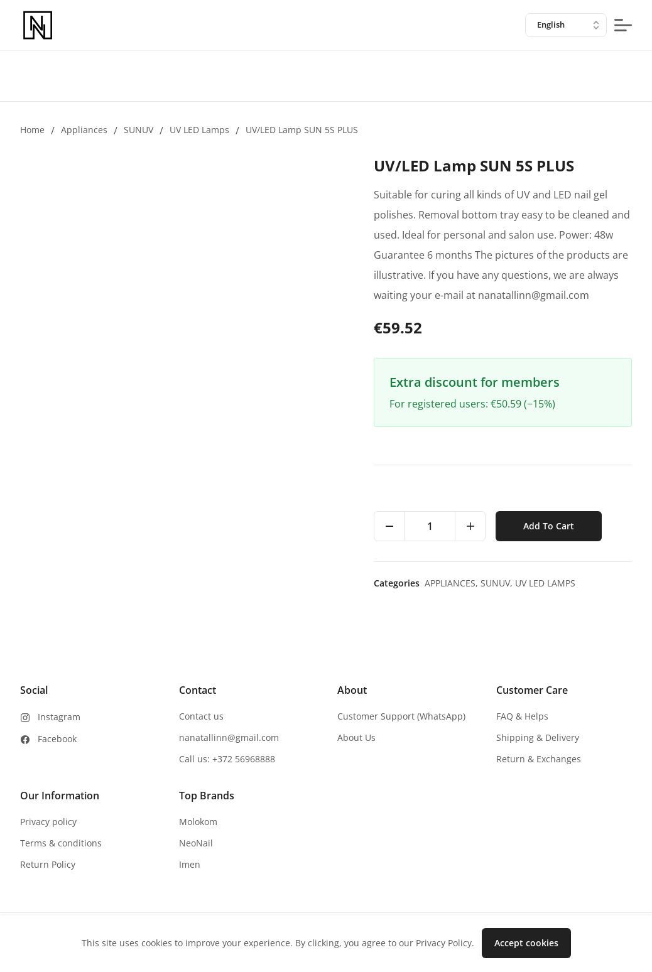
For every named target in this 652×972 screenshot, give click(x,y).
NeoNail (196, 843)
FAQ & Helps (522, 716)
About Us (356, 737)
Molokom (198, 822)
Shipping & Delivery (537, 737)
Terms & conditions (61, 843)
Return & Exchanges (538, 759)
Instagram (59, 717)
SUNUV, (498, 583)
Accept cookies (526, 943)
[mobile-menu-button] (623, 25)
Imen (189, 864)
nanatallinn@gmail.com (229, 737)
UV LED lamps (199, 130)
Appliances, (453, 583)
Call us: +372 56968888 (227, 759)
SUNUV (138, 130)
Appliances (84, 130)
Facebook (57, 739)
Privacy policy (48, 822)
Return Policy (47, 864)
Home (32, 130)
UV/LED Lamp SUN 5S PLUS (302, 130)
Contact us (201, 716)
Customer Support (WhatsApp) (401, 716)
